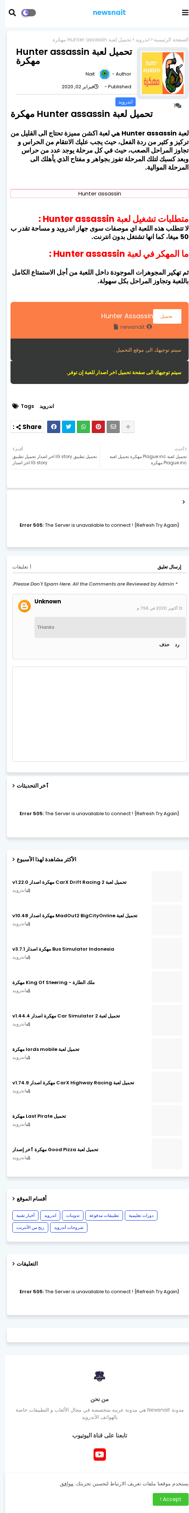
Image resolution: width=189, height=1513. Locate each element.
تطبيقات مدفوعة (99, 1215)
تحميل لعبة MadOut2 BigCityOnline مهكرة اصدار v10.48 (69, 916)
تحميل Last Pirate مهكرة (34, 1116)
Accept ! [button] (165, 1499)
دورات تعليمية (136, 1215)
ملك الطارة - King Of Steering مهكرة (48, 982)
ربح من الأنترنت (25, 1227)
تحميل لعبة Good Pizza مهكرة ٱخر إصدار (50, 1149)
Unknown (42, 601)
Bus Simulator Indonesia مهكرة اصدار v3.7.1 (58, 949)
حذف (159, 644)
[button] (12, 12)
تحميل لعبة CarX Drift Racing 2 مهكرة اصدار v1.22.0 (64, 882)
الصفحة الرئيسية (166, 39)
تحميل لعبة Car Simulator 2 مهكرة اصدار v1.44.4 (61, 1016)
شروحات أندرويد (63, 1227)
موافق (62, 1483)
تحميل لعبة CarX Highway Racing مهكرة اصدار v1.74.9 (68, 1083)
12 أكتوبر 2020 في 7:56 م (154, 608)
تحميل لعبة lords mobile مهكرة (40, 1049)
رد (172, 644)
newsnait (104, 12)
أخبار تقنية (20, 1215)
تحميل (162, 316)
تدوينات (67, 1215)
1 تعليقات (16, 566)
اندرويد (137, 39)
